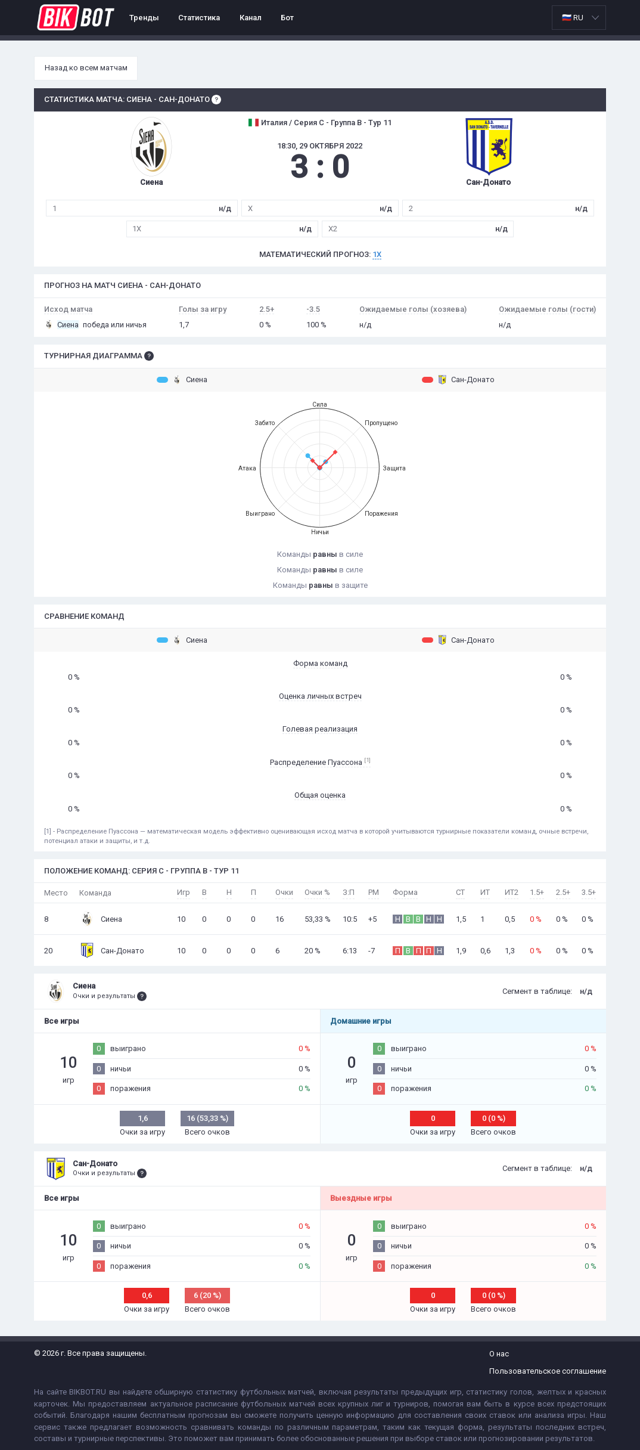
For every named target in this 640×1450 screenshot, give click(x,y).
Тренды (144, 17)
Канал (251, 17)
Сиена (182, 380)
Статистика (199, 17)
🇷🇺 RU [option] (572, 17)
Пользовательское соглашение (547, 1371)
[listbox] (579, 17)
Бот (287, 17)
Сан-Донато (458, 380)
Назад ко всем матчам (86, 67)
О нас (499, 1353)
